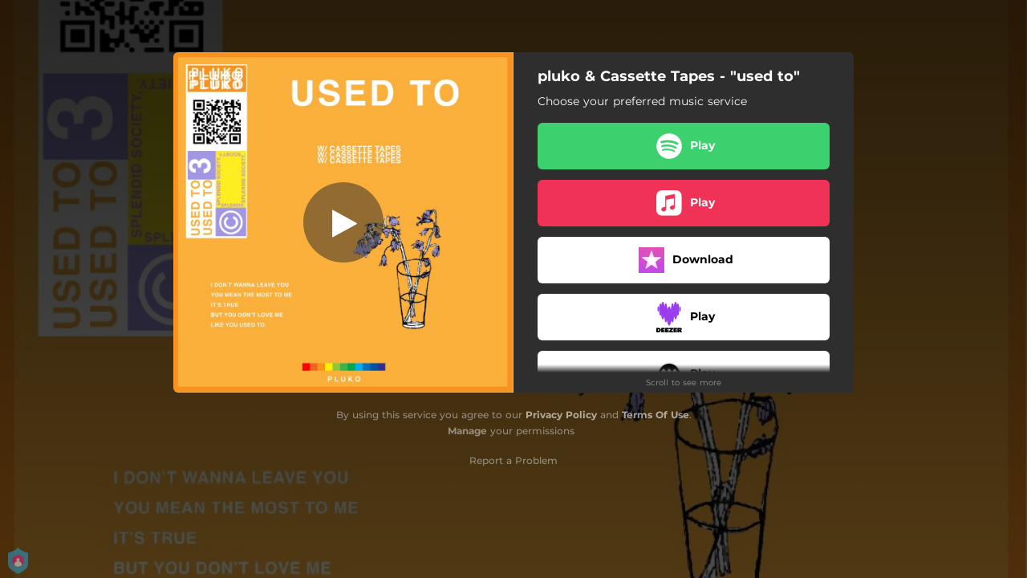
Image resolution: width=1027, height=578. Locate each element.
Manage (467, 431)
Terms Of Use (655, 415)
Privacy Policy (561, 415)
